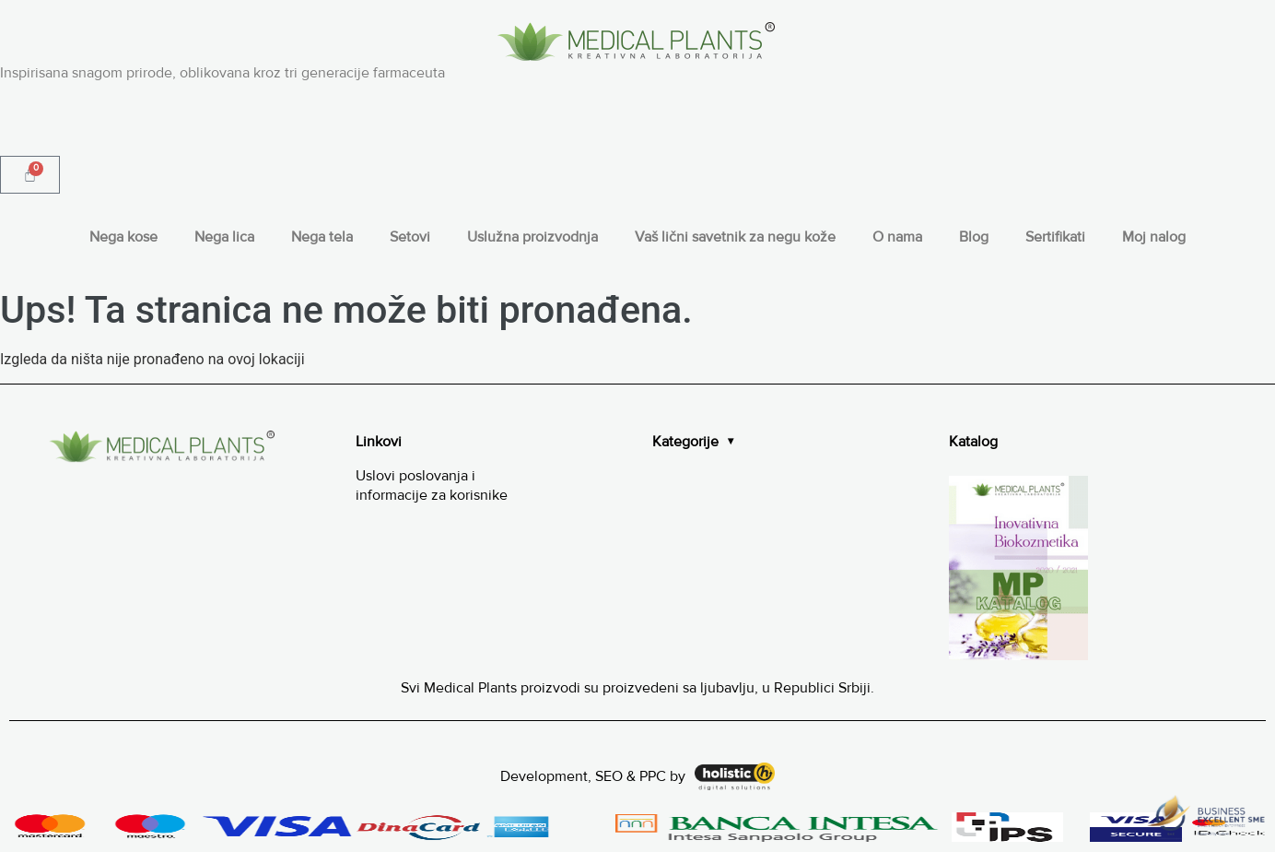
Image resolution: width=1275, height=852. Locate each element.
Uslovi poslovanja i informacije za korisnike (432, 485)
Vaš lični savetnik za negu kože (735, 237)
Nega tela (322, 237)
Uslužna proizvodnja (532, 237)
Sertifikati (1055, 237)
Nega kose (123, 237)
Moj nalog (1154, 237)
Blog (973, 237)
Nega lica (224, 237)
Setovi (410, 237)
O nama (897, 237)
